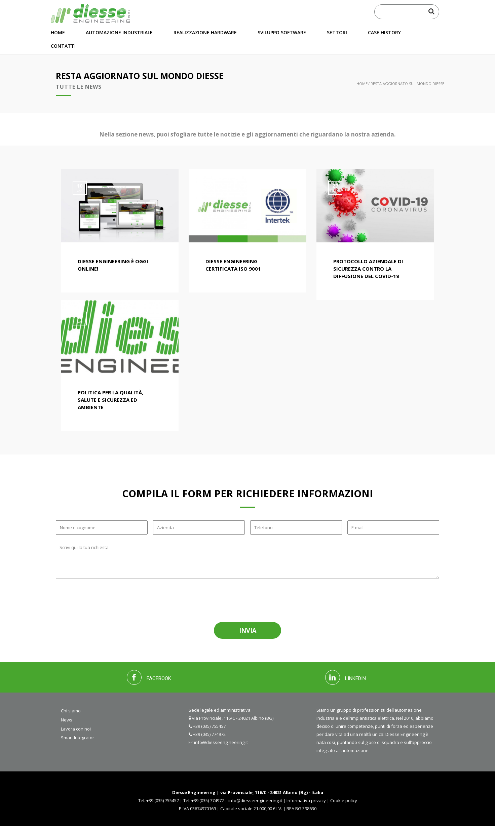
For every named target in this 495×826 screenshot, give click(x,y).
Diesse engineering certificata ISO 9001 (233, 265)
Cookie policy (343, 800)
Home (58, 32)
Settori (337, 32)
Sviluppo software (282, 32)
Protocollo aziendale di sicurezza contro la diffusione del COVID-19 (368, 268)
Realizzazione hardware (205, 32)
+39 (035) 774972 (209, 734)
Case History (384, 32)
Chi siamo (71, 711)
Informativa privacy (306, 800)
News (66, 720)
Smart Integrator (77, 738)
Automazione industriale (119, 32)
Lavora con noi (76, 729)
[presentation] (104, 599)
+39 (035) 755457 (209, 726)
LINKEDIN (345, 677)
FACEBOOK (149, 677)
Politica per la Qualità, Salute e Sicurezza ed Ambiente (110, 399)
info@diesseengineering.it (221, 742)
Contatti (63, 46)
